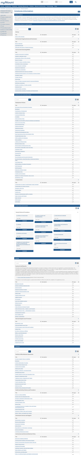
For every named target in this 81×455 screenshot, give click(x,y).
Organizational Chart (19, 45)
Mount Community (40, 6)
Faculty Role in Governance (20, 69)
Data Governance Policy (19, 118)
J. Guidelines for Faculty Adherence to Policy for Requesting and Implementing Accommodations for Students (23, 244)
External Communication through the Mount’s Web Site (25, 442)
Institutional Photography (20, 446)
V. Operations (17, 346)
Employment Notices (19, 128)
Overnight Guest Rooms (19, 372)
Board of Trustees (18, 60)
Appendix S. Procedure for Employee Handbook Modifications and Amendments (49, 20)
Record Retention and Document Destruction (24, 157)
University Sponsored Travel (20, 384)
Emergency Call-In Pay (19, 188)
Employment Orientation (20, 130)
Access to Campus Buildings (20, 394)
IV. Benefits (17, 258)
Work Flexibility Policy (19, 314)
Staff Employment (18, 166)
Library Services (18, 425)
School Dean (17, 79)
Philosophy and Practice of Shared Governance (24, 47)
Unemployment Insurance (20, 312)
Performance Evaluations (20, 151)
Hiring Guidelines (18, 139)
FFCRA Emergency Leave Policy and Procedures (24, 327)
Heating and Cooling (19, 368)
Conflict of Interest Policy (20, 113)
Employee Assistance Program (21, 289)
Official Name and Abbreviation (21, 452)
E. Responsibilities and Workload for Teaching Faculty (61, 225)
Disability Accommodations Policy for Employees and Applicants (27, 120)
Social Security (18, 305)
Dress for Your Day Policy (20, 122)
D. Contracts (18, 224)
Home (2, 6)
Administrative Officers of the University (22, 58)
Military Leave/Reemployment (21, 333)
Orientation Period (18, 149)
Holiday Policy (17, 329)
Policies (32, 6)
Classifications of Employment (21, 111)
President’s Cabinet (18, 75)
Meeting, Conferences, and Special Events (23, 370)
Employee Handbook (24, 8)
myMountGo (4, 33)
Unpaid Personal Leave (19, 342)
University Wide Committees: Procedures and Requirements (26, 90)
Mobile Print (3, 31)
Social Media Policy (18, 162)
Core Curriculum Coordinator (20, 65)
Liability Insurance (18, 297)
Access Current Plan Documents (24, 277)
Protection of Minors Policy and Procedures (23, 411)
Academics (8, 6)
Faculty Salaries (18, 190)
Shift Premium (18, 199)
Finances (14, 6)
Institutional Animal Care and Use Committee (23, 71)
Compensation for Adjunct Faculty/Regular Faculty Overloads (26, 184)
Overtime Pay (17, 192)
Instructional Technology (20, 424)
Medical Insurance (18, 303)
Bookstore (17, 361)
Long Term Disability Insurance (21, 301)
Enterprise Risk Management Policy (22, 132)
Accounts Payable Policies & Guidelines (22, 359)
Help (55, 6)
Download (27, 220)
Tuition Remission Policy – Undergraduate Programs (25, 310)
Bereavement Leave (19, 323)
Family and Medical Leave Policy (21, 325)
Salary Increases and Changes (21, 196)
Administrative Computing (20, 420)
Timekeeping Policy (19, 171)
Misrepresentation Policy (20, 143)
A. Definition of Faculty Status (22, 215)
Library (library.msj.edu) (6, 27)
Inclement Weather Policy (20, 402)
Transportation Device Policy (20, 380)
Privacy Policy (17, 155)
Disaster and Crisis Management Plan (22, 396)
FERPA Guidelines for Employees (21, 138)
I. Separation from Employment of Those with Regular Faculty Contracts (41, 237)
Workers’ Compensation (19, 316)
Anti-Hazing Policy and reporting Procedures (23, 107)
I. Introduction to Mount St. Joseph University (23, 24)
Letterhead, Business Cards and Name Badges (24, 448)
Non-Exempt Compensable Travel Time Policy (24, 147)
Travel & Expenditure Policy (20, 382)
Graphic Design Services (19, 444)
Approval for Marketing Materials (21, 438)
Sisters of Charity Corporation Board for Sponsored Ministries (27, 81)
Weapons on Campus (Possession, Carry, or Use (24, 175)
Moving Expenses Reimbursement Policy (23, 145)
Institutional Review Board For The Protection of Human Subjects (27, 73)
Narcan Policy (17, 404)
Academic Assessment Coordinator (22, 54)
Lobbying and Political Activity (20, 141)
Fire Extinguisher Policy (19, 400)
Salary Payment (18, 197)
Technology (50, 6)
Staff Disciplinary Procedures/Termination (23, 164)
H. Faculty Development (58, 234)
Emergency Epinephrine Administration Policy (23, 398)
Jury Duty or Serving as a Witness (21, 331)
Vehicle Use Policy (18, 385)
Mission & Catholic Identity (6, 29)
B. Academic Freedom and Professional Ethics (40, 216)
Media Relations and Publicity (20, 450)
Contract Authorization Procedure (21, 362)
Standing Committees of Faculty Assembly (23, 85)
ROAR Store (3, 35)
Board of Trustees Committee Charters (22, 62)
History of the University (19, 36)
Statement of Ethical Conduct (20, 169)
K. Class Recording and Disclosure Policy (60, 244)
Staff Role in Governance (20, 83)
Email (2, 26)
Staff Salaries (17, 201)
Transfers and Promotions (20, 173)
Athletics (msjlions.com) (6, 17)
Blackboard (3, 19)
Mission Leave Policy (19, 334)
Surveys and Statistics (19, 429)
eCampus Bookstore (5, 24)
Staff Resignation (18, 168)
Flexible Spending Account (20, 295)
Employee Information (16, 8)
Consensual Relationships (20, 114)
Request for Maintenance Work (21, 376)
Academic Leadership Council (20, 56)
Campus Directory (5, 20)
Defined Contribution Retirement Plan (22, 285)
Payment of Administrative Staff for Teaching (23, 194)
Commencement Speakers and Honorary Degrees (24, 440)
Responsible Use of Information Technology (23, 427)
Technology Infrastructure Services (21, 431)
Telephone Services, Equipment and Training (23, 378)
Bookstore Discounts (19, 283)
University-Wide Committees (20, 88)
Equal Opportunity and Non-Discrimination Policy (24, 134)
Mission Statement (18, 43)
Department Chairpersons (20, 67)
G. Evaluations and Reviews (21, 233)
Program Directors (18, 77)
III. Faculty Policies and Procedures (21, 205)
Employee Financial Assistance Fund (22, 291)
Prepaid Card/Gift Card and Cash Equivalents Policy (25, 374)
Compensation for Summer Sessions (22, 186)
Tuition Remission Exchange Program (22, 306)
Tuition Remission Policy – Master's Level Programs (25, 308)
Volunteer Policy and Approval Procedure (23, 387)
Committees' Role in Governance (21, 63)
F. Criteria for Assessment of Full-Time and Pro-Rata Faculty (41, 226)
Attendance (17, 109)
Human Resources (23, 6)
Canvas (3, 22)
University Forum (18, 87)
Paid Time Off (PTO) (19, 336)
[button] (29, 29)
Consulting (17, 116)
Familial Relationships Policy (20, 136)
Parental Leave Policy (19, 338)
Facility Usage (17, 293)
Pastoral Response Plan (19, 409)
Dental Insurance (18, 287)
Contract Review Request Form (21, 364)
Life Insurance (18, 299)
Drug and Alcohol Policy (19, 124)
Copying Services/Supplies (20, 366)
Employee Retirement (19, 126)
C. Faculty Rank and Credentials (60, 215)
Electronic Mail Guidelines (20, 422)
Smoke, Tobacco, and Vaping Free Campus (23, 413)
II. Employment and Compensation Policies (23, 94)
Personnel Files (18, 153)
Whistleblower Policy (19, 177)
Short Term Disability (19, 340)
